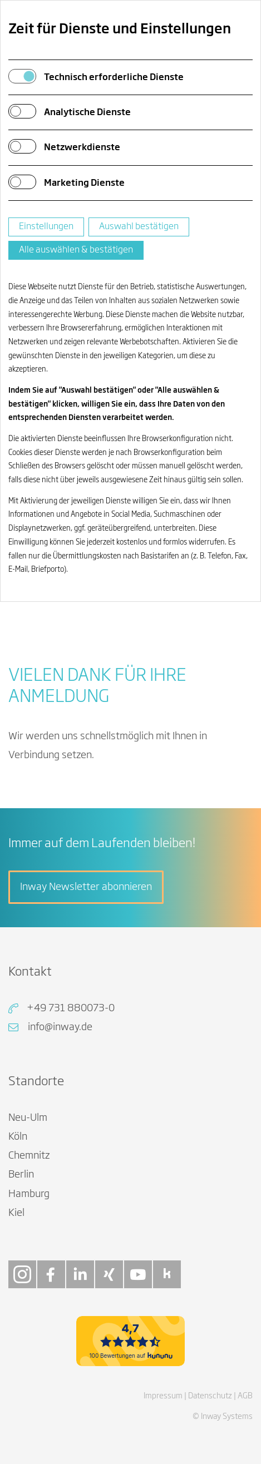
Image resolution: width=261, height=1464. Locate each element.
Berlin (21, 1175)
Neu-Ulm (27, 1118)
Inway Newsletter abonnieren (86, 887)
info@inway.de (60, 1027)
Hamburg (29, 1194)
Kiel (16, 1213)
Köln (17, 1137)
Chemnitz (29, 1156)
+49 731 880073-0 (71, 1008)
